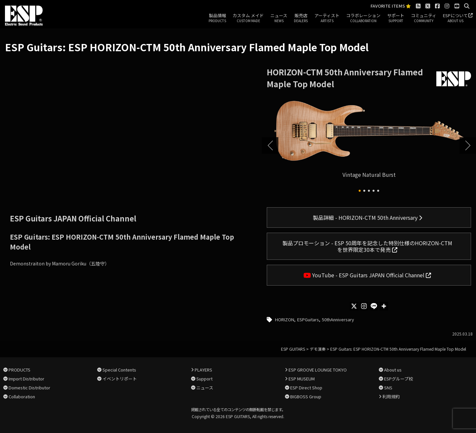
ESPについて (455, 18)
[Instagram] (364, 306)
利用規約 (391, 396)
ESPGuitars (308, 319)
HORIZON (284, 319)
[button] (360, 191)
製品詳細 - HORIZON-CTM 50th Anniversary (367, 217)
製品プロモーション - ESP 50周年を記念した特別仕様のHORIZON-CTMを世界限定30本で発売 (367, 246)
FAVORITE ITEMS (391, 6)
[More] (383, 306)
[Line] (374, 306)
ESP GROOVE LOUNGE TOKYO (318, 370)
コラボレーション (363, 18)
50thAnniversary (338, 319)
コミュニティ (423, 18)
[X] (354, 306)
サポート (395, 18)
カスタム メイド (248, 18)
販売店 (301, 18)
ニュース (278, 18)
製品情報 (217, 18)
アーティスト (326, 18)
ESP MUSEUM (302, 378)
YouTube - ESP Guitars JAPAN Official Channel (367, 275)
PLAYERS (203, 370)
